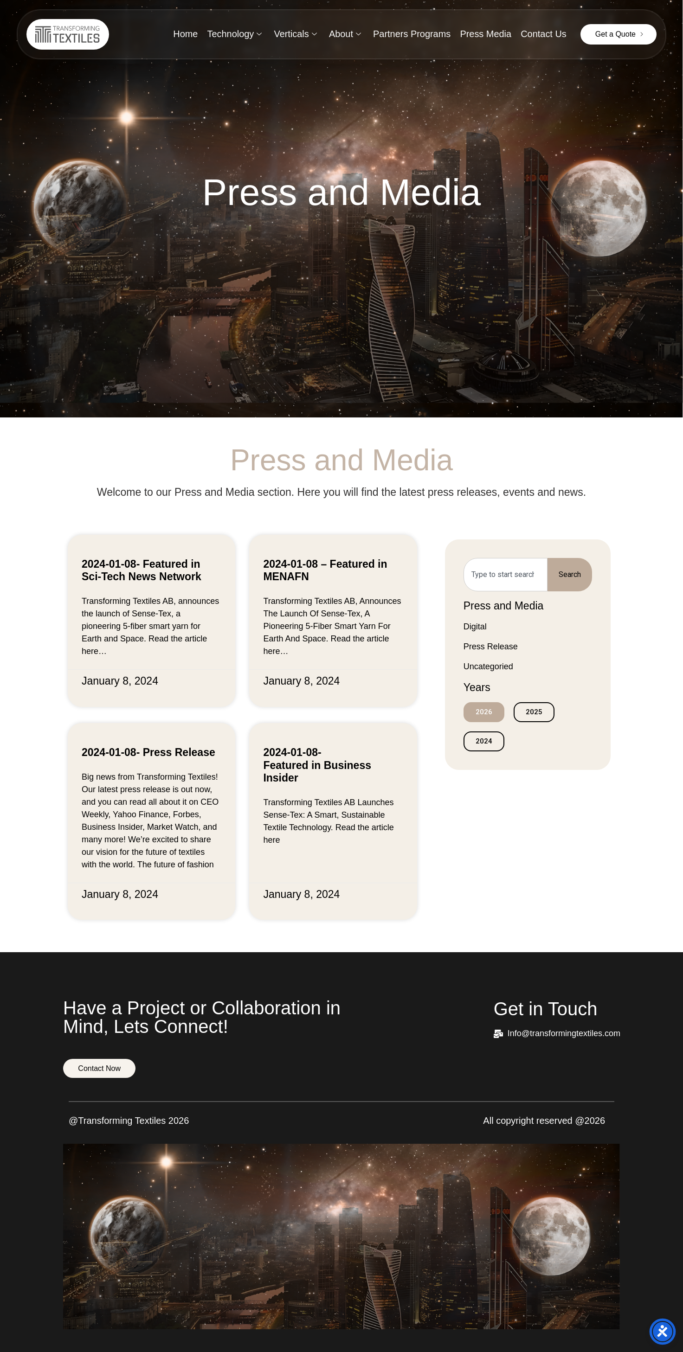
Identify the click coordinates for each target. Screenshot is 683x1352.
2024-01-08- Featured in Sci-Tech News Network (141, 570)
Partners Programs (412, 34)
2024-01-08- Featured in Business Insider (317, 765)
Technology (233, 34)
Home (184, 34)
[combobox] (506, 574)
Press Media (485, 34)
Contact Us (544, 34)
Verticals (294, 34)
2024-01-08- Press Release (148, 752)
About (345, 34)
